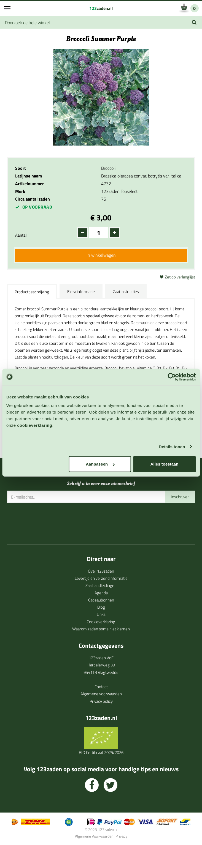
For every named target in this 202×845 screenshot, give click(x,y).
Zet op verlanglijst (180, 277)
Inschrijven (180, 497)
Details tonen (172, 446)
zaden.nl (101, 8)
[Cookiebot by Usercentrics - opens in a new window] (171, 377)
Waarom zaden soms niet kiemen (101, 629)
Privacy (121, 836)
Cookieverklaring (101, 622)
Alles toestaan (164, 464)
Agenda (101, 593)
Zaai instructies (126, 291)
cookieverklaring (34, 425)
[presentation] (49, 519)
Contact (101, 686)
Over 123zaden (101, 571)
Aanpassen (100, 464)
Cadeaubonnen (101, 600)
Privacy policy (101, 701)
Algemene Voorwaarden (94, 836)
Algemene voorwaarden (101, 694)
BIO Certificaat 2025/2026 (101, 752)
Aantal (20, 235)
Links (101, 614)
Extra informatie (81, 291)
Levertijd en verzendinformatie (101, 578)
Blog (101, 607)
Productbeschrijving (32, 292)
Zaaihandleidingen (101, 585)
